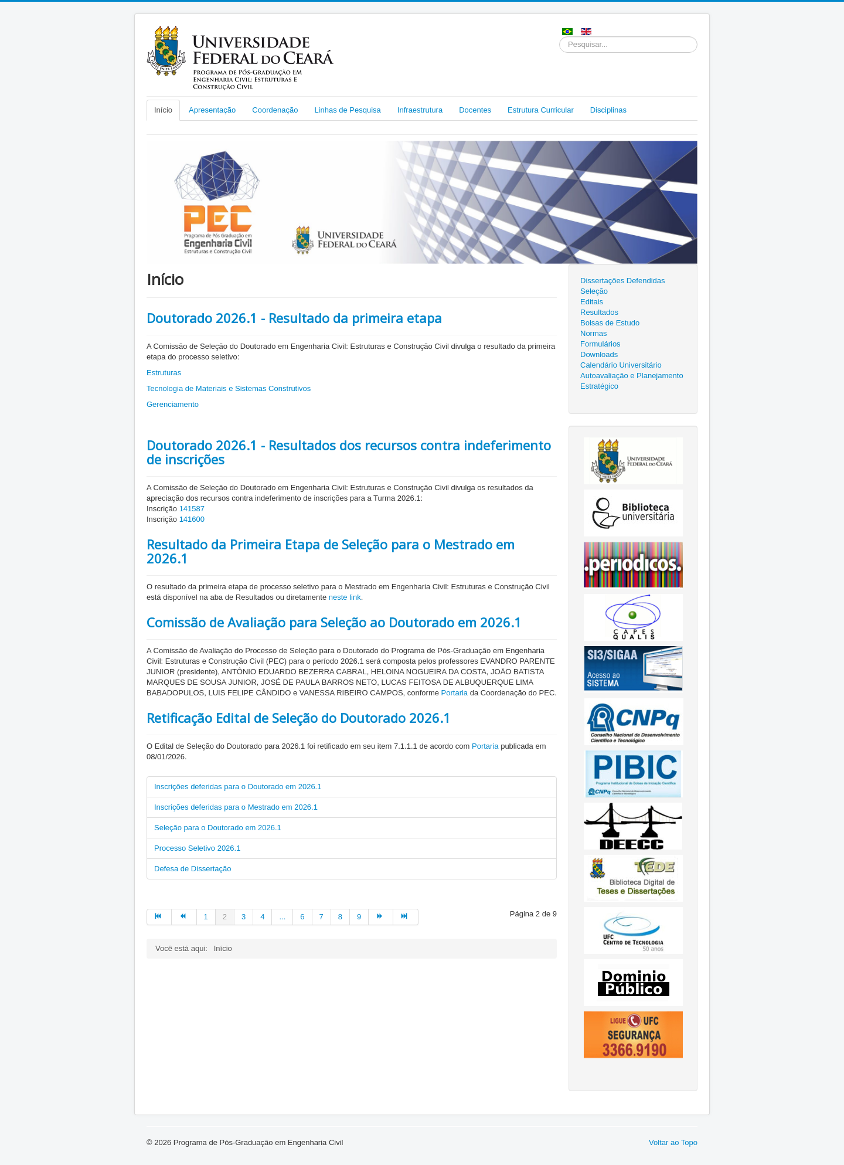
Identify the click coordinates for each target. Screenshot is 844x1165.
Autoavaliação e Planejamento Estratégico (631, 380)
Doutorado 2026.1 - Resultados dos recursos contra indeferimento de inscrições (349, 452)
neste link (345, 597)
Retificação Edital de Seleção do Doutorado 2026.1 (299, 717)
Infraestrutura (420, 110)
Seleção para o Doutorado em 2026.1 (217, 827)
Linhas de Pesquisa (347, 110)
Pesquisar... (559, 36)
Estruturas (164, 372)
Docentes (475, 110)
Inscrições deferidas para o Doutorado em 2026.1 (237, 786)
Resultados (599, 312)
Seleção (594, 291)
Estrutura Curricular (541, 110)
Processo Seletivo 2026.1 (197, 848)
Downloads (599, 354)
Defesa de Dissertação (193, 868)
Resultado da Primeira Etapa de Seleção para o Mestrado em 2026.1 (331, 551)
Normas (593, 333)
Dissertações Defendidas (622, 280)
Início (163, 110)
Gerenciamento (173, 404)
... (282, 916)
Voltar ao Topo (673, 1142)
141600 (192, 519)
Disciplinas (608, 110)
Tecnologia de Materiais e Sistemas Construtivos (229, 388)
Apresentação (212, 110)
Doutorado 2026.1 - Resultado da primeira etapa (294, 318)
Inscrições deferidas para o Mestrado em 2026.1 (236, 807)
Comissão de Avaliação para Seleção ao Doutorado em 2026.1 (334, 622)
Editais (591, 301)
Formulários (600, 343)
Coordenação (275, 110)
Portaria (454, 692)
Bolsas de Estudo (609, 322)
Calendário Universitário (621, 365)
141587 (192, 508)
